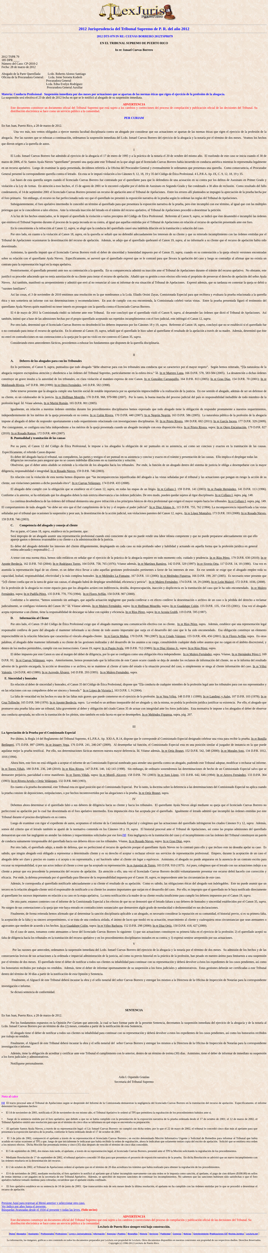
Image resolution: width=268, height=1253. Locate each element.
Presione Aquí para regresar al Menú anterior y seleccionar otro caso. (43, 1203)
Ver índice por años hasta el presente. (24, 1206)
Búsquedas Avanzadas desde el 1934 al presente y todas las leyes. (41, 1209)
